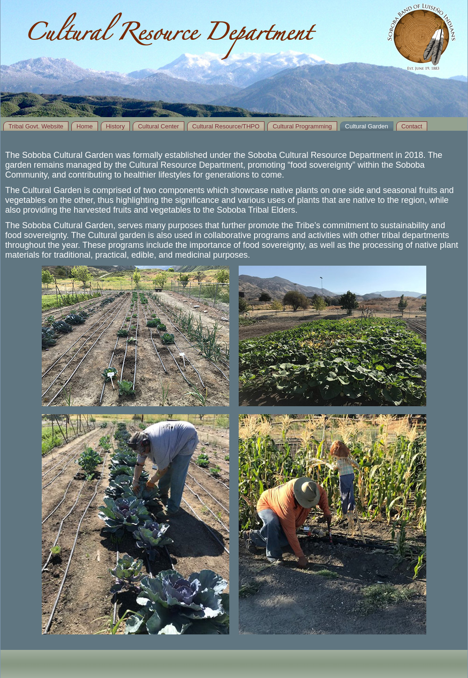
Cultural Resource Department (168, 36)
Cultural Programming (302, 126)
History (115, 126)
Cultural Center (158, 126)
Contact (412, 126)
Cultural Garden (366, 126)
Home (84, 126)
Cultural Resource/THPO (226, 126)
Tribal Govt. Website (35, 126)
